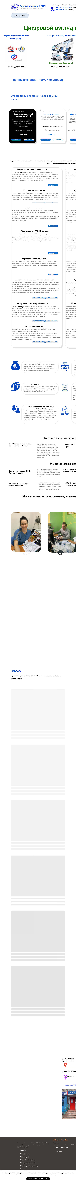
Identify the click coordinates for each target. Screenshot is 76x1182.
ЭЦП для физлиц (24, 1154)
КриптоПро (23, 1169)
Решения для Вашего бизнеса (31, 8)
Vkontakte (59, 1151)
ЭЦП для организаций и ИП (27, 1163)
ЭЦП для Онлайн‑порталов (27, 1160)
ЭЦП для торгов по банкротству (29, 1166)
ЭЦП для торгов (24, 1157)
